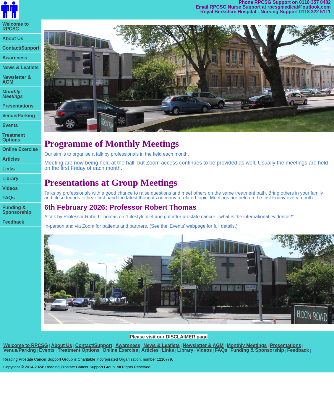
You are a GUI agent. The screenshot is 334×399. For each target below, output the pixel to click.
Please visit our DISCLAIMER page (168, 336)
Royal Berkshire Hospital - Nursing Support (249, 11)
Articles (11, 159)
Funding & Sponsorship (16, 210)
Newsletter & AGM (16, 79)
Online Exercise (20, 149)
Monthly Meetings (12, 94)
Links (8, 168)
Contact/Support (20, 48)
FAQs (8, 197)
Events (10, 125)
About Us (12, 38)
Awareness (14, 57)
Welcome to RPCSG (15, 26)
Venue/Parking (18, 115)
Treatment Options (13, 137)
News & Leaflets (20, 67)
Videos (10, 188)
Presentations (18, 105)
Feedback (13, 221)
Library (10, 178)
